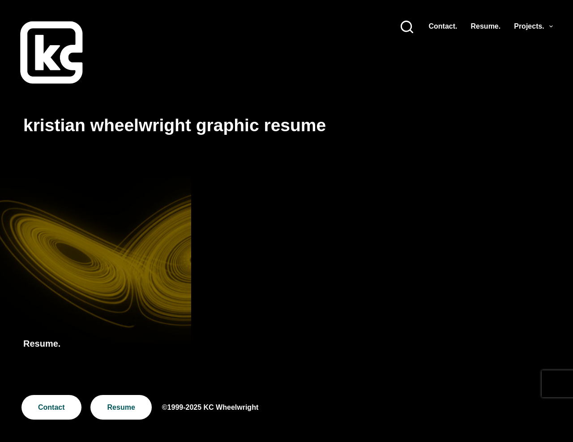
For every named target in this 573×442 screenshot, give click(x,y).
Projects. (533, 26)
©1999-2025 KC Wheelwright (210, 407)
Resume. (486, 26)
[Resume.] (95, 267)
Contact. (443, 26)
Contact (51, 407)
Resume (121, 407)
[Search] (407, 27)
